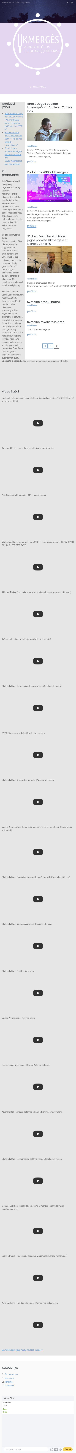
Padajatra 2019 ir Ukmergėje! (48, 172)
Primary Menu (39, 87)
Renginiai (9, 1382)
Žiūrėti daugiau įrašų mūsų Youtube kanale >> (22, 1350)
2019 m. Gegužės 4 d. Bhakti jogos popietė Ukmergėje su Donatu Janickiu (47, 240)
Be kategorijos (11, 1374)
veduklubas (32, 146)
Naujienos (9, 1378)
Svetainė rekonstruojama (45, 322)
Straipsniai (9, 1385)
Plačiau (31, 161)
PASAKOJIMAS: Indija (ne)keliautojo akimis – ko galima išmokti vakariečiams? (13, 138)
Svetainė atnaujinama (43, 302)
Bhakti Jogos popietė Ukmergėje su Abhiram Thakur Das (49, 107)
